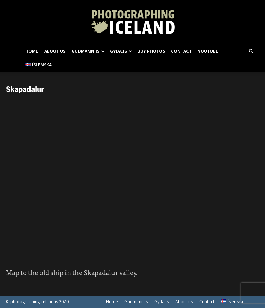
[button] (251, 51)
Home (31, 51)
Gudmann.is (88, 51)
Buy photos (151, 51)
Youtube (208, 51)
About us (54, 51)
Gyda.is (121, 51)
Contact (181, 51)
